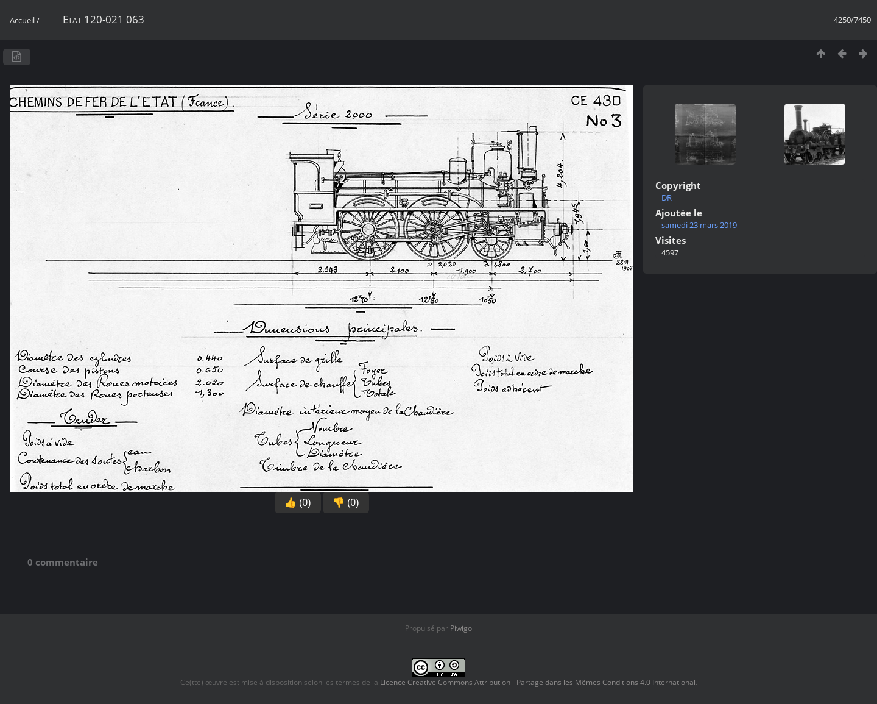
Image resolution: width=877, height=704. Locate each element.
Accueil (22, 20)
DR (666, 197)
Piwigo (461, 628)
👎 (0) (346, 502)
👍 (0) (297, 502)
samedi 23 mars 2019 (699, 224)
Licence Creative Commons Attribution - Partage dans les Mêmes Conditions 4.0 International (538, 682)
